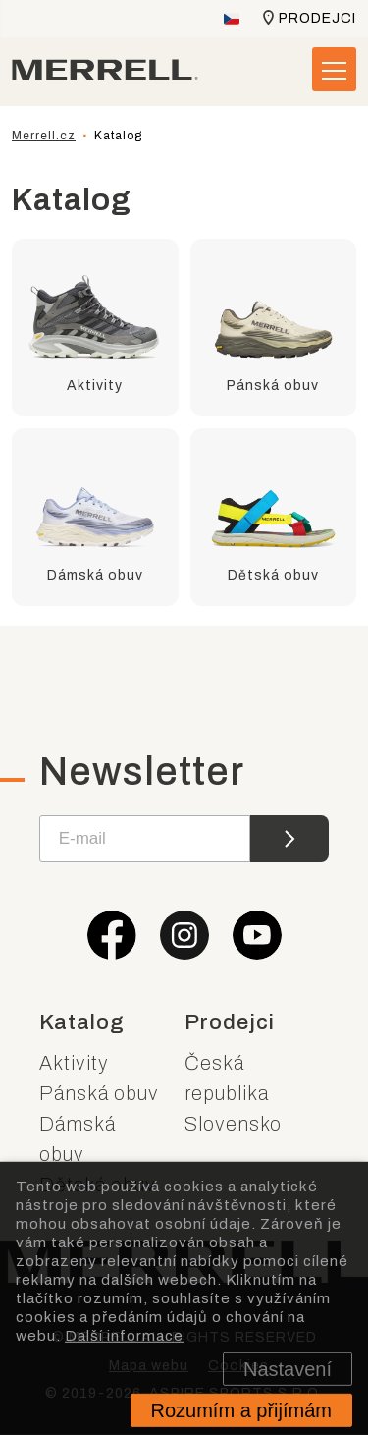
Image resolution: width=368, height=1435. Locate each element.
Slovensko (233, 1123)
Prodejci (317, 18)
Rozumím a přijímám (241, 1410)
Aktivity (74, 1063)
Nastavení (287, 1369)
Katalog (82, 1022)
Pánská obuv (99, 1093)
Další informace (124, 1335)
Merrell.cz (44, 135)
